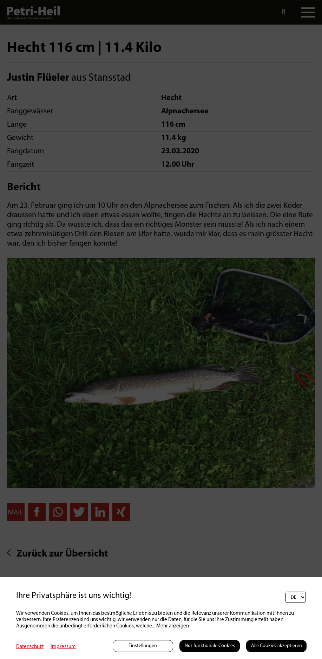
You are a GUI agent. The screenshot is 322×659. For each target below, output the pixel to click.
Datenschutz (30, 647)
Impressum (63, 647)
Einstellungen (143, 645)
